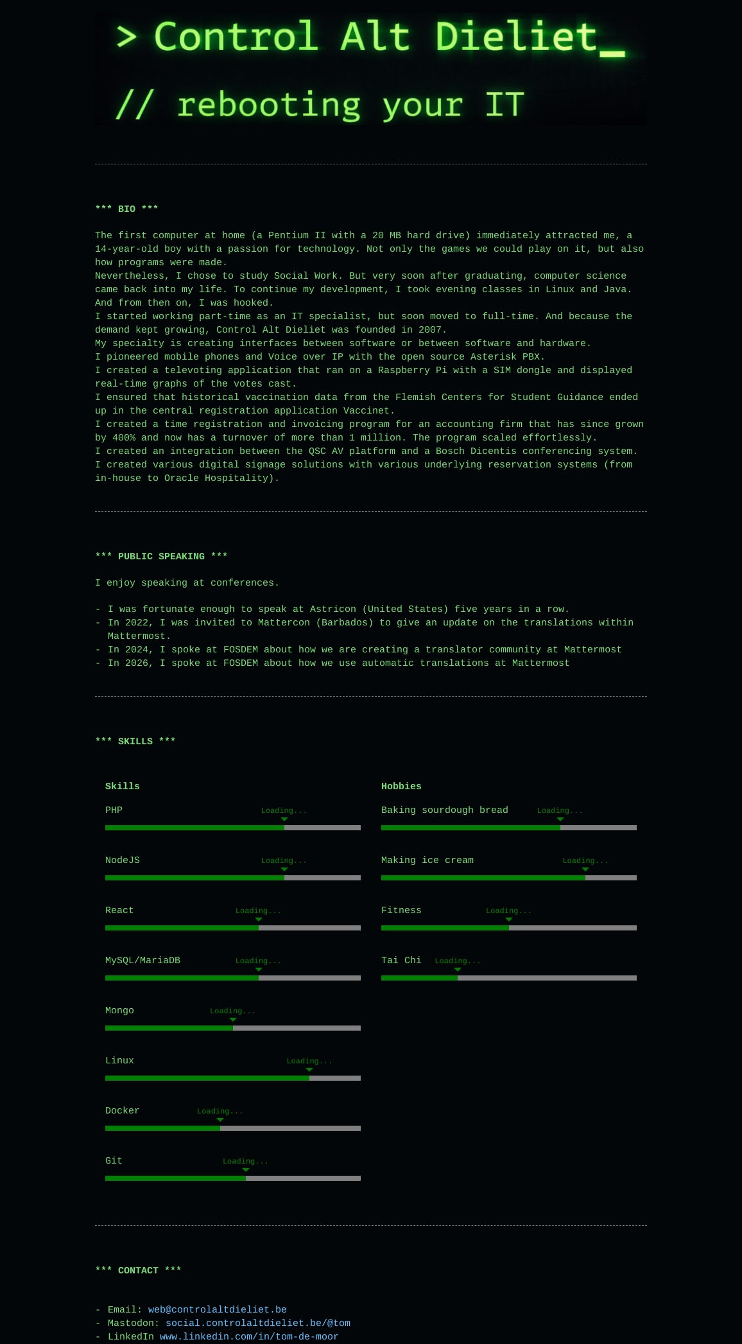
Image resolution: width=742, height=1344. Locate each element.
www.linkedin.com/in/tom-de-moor (249, 1337)
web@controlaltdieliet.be (217, 1310)
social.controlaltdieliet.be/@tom (258, 1323)
